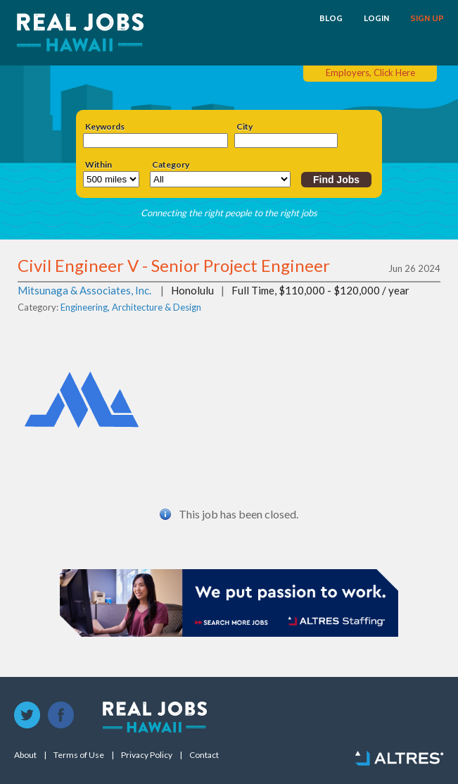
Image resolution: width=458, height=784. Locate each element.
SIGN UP (427, 18)
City (244, 127)
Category (170, 165)
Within (98, 165)
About (25, 755)
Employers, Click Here (370, 72)
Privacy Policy (146, 755)
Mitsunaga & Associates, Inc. (84, 290)
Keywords (105, 127)
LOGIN (376, 18)
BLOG (331, 18)
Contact (204, 755)
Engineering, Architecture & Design (131, 307)
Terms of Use (78, 755)
